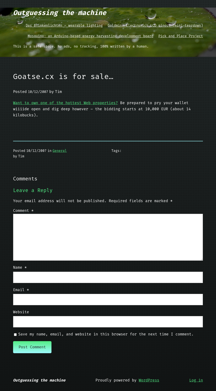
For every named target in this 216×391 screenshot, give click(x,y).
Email (21, 289)
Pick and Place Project (180, 36)
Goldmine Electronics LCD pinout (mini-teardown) (155, 25)
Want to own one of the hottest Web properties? (65, 102)
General (60, 150)
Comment (23, 210)
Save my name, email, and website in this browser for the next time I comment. (106, 334)
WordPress (149, 380)
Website (21, 312)
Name (20, 267)
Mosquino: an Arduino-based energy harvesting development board (90, 36)
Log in (196, 380)
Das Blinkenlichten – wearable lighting (64, 25)
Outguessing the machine (59, 12)
